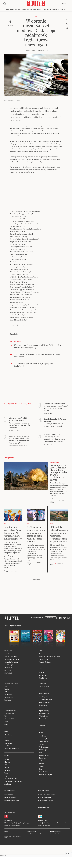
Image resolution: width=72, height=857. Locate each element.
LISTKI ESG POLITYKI (11, 749)
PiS (5, 686)
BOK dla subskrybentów (11, 801)
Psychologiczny (44, 711)
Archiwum (42, 761)
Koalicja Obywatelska (11, 684)
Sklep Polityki (43, 772)
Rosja (6, 722)
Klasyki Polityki (44, 755)
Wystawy (7, 770)
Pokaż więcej (36, 579)
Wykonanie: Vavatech (54, 834)
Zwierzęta (42, 758)
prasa (22, 325)
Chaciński (42, 681)
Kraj (16, 9)
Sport (40, 752)
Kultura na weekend (45, 700)
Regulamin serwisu (44, 790)
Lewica (6, 689)
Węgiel (6, 740)
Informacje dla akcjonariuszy (47, 804)
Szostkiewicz (43, 678)
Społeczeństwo (44, 747)
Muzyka (7, 762)
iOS (5, 820)
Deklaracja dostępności (45, 801)
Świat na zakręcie (44, 702)
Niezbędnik (8, 673)
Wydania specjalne (10, 656)
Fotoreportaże (43, 741)
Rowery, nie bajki (44, 713)
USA (5, 716)
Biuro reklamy (8, 794)
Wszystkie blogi (44, 686)
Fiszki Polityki (42, 820)
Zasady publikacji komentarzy (47, 794)
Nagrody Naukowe (45, 662)
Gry (5, 776)
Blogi (39, 9)
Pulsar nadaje (43, 719)
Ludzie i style (43, 739)
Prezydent (7, 700)
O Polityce (7, 804)
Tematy (41, 766)
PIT (5, 738)
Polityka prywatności (44, 797)
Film (6, 765)
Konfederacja (8, 697)
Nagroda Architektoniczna (13, 781)
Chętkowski (43, 684)
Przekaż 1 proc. (44, 750)
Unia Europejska (9, 713)
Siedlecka (42, 673)
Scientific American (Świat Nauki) (50, 656)
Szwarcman (43, 675)
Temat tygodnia (44, 697)
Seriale (6, 767)
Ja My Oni (7, 670)
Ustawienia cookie (43, 807)
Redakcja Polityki (9, 790)
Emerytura (8, 743)
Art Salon (7, 784)
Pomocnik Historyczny (11, 659)
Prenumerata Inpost (37, 618)
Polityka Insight (31, 831)
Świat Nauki (8, 667)
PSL (5, 692)
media (13, 325)
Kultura (29, 9)
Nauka (34, 9)
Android (9, 820)
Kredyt (6, 746)
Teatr (6, 773)
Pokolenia (56, 9)
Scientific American (11, 662)
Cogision (35, 834)
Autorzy (41, 763)
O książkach (43, 705)
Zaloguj (64, 3)
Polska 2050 (8, 695)
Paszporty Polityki (10, 778)
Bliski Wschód (9, 719)
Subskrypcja (51, 618)
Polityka (7, 654)
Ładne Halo (40, 834)
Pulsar (41, 654)
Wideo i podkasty (46, 9)
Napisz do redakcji (9, 797)
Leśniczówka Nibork (55, 831)
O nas (40, 769)
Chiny (6, 724)
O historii (42, 708)
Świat (20, 9)
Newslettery (43, 736)
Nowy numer (10, 9)
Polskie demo (43, 716)
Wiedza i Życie (9, 665)
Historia (41, 744)
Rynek (24, 9)
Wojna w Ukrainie (10, 711)
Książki (6, 759)
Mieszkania (8, 735)
